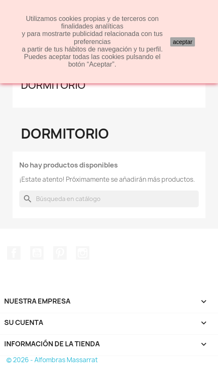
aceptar (182, 42)
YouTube (37, 253)
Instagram (82, 253)
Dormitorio (53, 85)
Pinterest (60, 253)
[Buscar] (109, 199)
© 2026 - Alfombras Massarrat (52, 360)
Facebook (14, 253)
